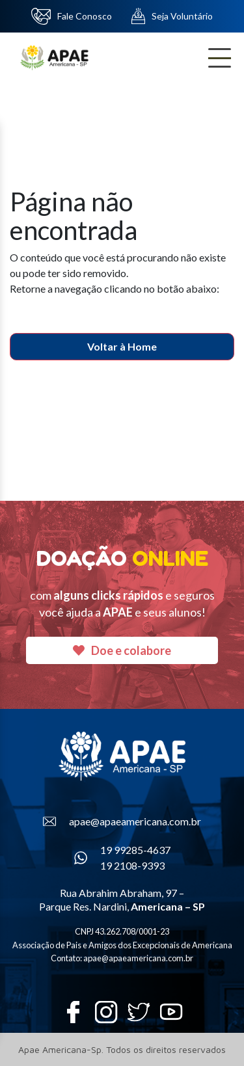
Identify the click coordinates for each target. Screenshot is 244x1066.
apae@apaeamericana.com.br (122, 821)
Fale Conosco (71, 16)
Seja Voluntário (172, 16)
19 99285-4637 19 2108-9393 (122, 858)
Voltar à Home (122, 346)
